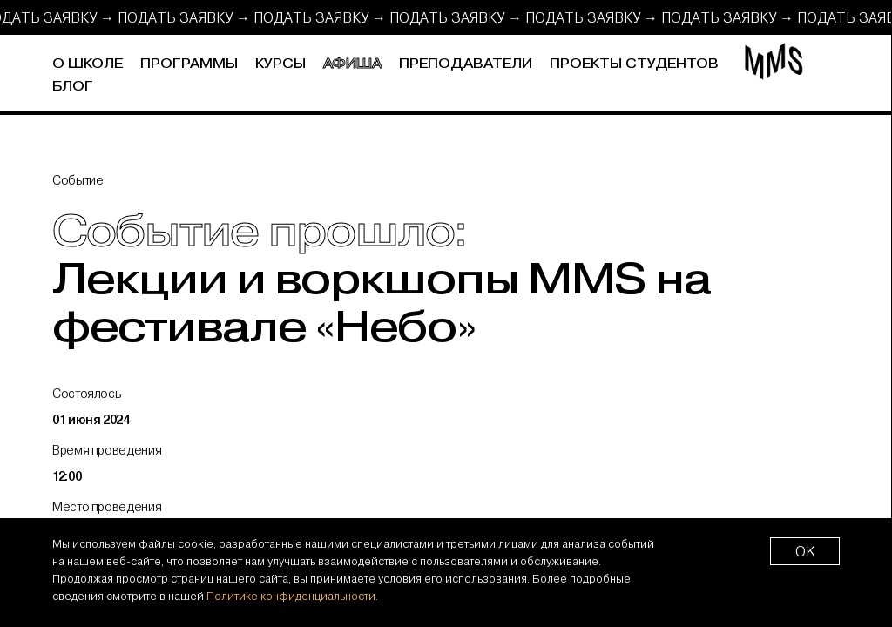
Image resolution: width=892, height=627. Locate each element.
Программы (189, 64)
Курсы (280, 64)
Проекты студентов (634, 64)
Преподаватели (465, 64)
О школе (87, 64)
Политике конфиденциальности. (292, 596)
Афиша (352, 64)
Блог (72, 86)
